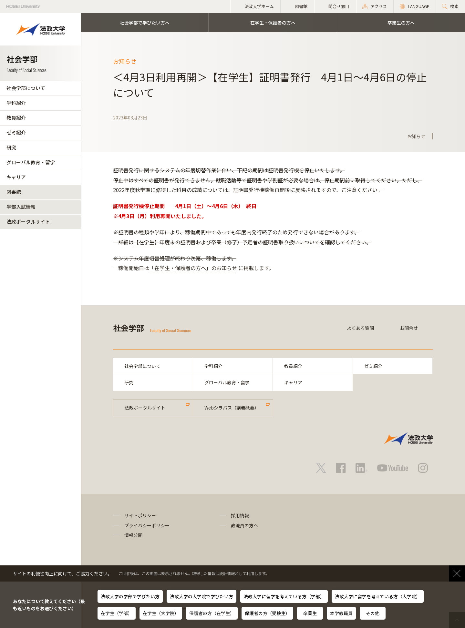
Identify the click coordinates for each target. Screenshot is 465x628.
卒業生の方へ (401, 22)
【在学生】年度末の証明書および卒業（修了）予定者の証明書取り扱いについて (227, 242)
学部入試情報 (21, 206)
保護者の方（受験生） (267, 613)
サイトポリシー (140, 515)
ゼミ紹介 (16, 132)
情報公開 (133, 535)
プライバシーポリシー (147, 525)
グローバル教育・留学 (30, 162)
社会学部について (25, 88)
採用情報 (240, 515)
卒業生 (310, 613)
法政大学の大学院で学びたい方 (201, 596)
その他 (372, 613)
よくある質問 (360, 328)
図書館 (13, 191)
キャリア (16, 177)
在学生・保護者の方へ (272, 22)
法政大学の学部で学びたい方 (130, 596)
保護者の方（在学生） (211, 613)
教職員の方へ (244, 525)
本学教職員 (341, 613)
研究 (11, 147)
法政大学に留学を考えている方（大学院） (377, 596)
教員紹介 (16, 117)
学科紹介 (16, 102)
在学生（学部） (116, 613)
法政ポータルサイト (28, 221)
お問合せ (409, 328)
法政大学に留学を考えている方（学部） (284, 596)
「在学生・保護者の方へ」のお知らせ (193, 268)
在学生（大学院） (161, 613)
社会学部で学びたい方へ (145, 22)
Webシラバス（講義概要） (231, 407)
